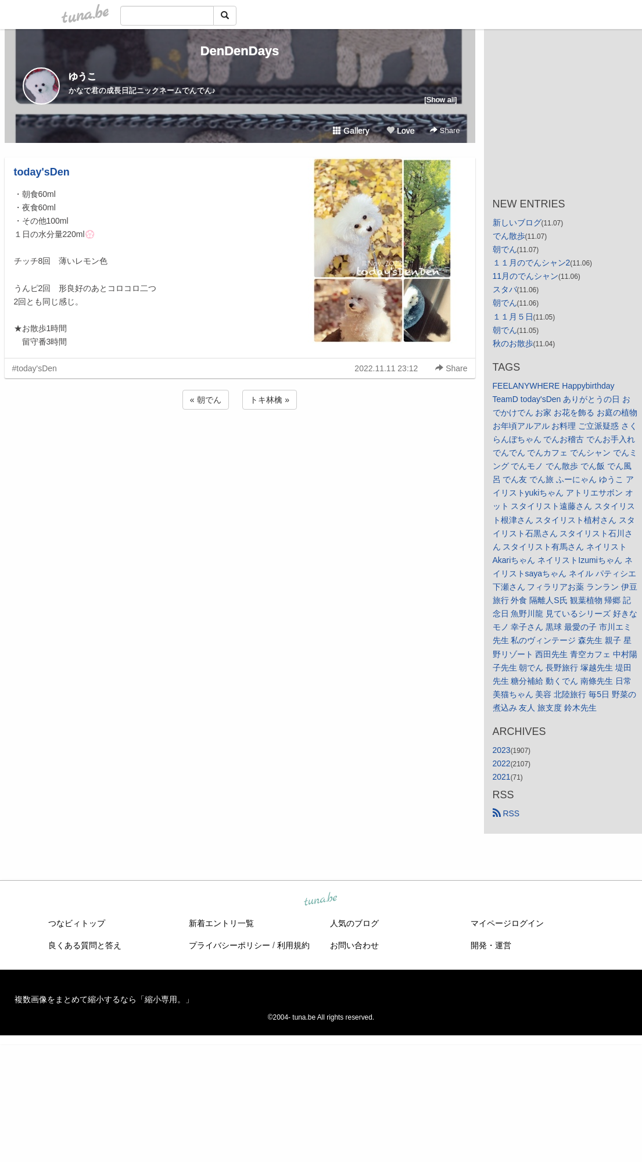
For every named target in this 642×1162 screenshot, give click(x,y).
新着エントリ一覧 (221, 923)
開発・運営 (491, 945)
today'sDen (42, 172)
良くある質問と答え (84, 945)
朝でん (505, 249)
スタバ (505, 289)
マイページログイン (507, 923)
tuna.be (321, 900)
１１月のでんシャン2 (532, 262)
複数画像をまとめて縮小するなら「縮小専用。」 (104, 999)
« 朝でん (205, 399)
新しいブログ (517, 222)
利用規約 (293, 945)
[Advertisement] (240, 443)
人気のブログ (354, 923)
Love (400, 130)
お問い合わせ (354, 945)
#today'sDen (34, 368)
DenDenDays (239, 51)
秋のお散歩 (513, 343)
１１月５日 (513, 316)
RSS (506, 813)
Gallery (351, 130)
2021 (502, 776)
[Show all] (440, 99)
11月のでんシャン (526, 276)
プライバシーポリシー (229, 945)
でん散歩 (509, 236)
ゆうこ (82, 76)
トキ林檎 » (269, 399)
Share (445, 130)
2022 (502, 763)
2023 (502, 750)
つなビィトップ (76, 923)
